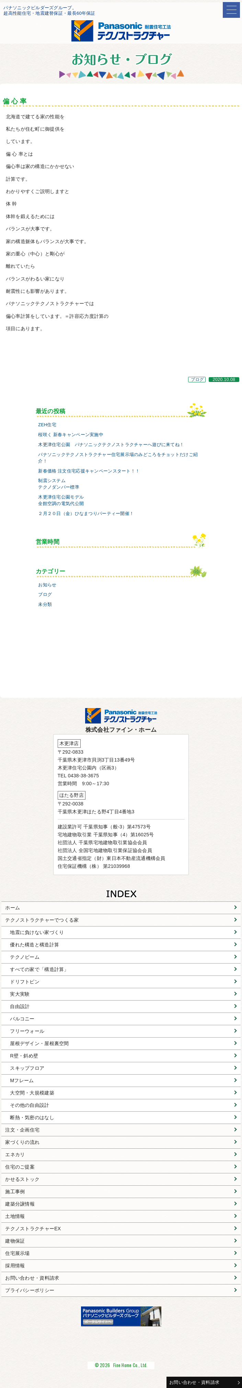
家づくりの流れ (22, 1142)
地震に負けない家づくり (37, 932)
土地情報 (15, 1216)
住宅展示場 (17, 1253)
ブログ (197, 379)
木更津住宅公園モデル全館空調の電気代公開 (61, 500)
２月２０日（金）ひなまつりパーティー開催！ (86, 513)
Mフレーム (22, 1080)
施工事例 (15, 1191)
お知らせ (47, 585)
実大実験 (20, 994)
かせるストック (22, 1179)
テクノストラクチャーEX (33, 1228)
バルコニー (22, 1018)
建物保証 (15, 1241)
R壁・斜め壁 (24, 1055)
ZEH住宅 (47, 424)
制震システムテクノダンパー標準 (58, 484)
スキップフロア (27, 1068)
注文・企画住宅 (22, 1130)
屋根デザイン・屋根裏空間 (39, 1043)
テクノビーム (24, 957)
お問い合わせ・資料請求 (194, 1382)
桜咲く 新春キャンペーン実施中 (70, 434)
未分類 (45, 604)
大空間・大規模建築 (32, 1093)
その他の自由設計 (29, 1105)
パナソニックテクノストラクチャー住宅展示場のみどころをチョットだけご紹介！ (118, 458)
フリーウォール (27, 1031)
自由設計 (20, 1006)
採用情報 (15, 1265)
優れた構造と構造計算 (34, 944)
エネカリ (15, 1154)
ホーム (12, 907)
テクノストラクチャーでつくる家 (42, 920)
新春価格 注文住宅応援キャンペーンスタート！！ (89, 471)
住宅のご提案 (20, 1167)
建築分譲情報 (20, 1204)
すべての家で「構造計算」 (39, 969)
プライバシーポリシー (29, 1290)
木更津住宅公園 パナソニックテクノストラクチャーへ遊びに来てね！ (111, 444)
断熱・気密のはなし (32, 1117)
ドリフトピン (24, 981)
